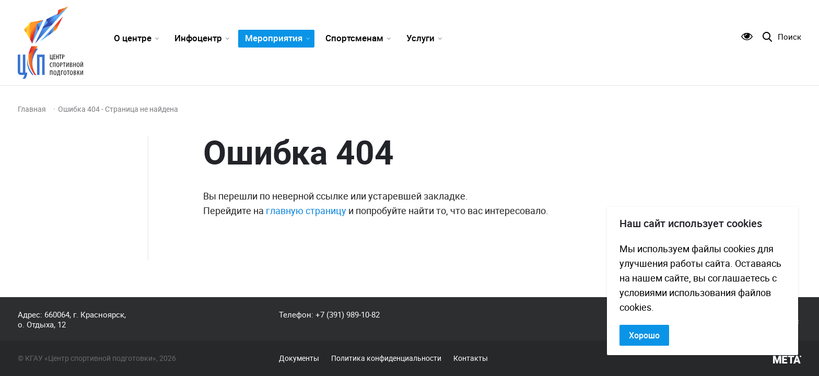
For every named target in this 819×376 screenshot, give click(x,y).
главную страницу (306, 210)
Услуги (420, 38)
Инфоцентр (198, 38)
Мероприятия (273, 38)
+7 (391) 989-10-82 (347, 314)
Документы (299, 358)
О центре (132, 38)
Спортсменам (354, 38)
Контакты (470, 358)
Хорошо (644, 335)
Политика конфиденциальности (386, 358)
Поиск (789, 37)
